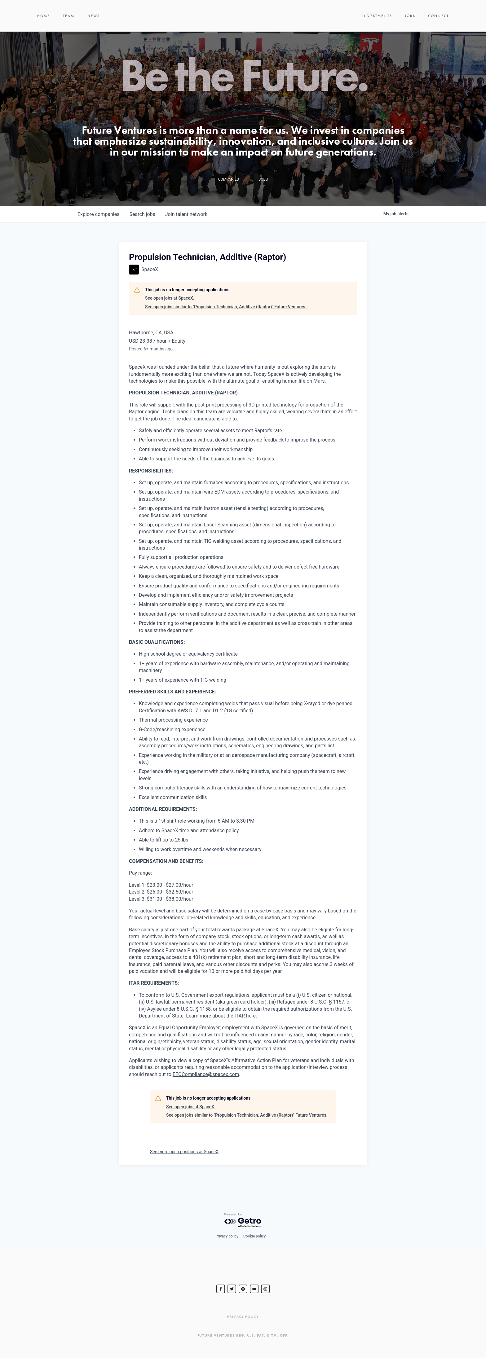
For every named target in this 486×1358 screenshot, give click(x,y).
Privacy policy (226, 1236)
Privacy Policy (242, 1317)
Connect (438, 24)
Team (69, 24)
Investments (377, 24)
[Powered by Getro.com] (243, 1220)
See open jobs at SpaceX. (169, 316)
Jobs (410, 24)
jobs (142, 232)
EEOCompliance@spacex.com (206, 1092)
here (251, 1034)
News (93, 24)
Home (43, 24)
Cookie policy (254, 1236)
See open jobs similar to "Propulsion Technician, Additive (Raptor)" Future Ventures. (226, 324)
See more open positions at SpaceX (184, 1169)
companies (98, 232)
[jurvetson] (243, 1289)
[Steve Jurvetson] (220, 1289)
